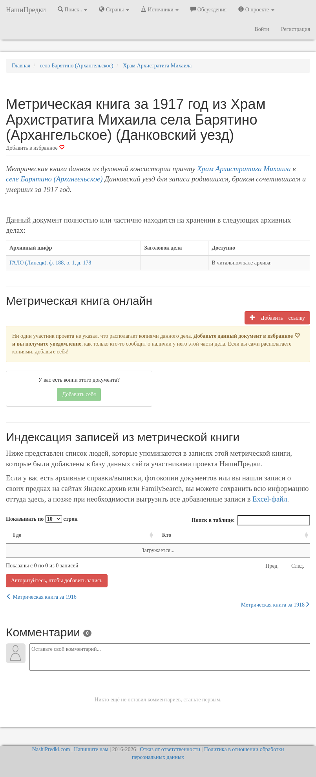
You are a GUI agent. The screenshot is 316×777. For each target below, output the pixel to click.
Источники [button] (160, 9)
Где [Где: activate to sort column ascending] (17, 535)
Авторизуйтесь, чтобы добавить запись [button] (56, 580)
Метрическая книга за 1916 (41, 597)
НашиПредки (26, 10)
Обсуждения (208, 9)
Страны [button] (114, 9)
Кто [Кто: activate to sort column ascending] (167, 535)
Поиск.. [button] (73, 9)
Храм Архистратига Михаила (243, 169)
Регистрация (295, 29)
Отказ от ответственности (170, 749)
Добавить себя (79, 394)
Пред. (272, 566)
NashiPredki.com (51, 749)
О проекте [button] (256, 9)
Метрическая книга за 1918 (275, 604)
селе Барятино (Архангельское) (54, 179)
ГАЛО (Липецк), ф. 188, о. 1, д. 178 (50, 263)
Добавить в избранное (35, 148)
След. (297, 566)
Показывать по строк (41, 519)
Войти (261, 29)
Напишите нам (91, 749)
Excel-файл (269, 499)
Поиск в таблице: (251, 520)
